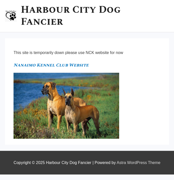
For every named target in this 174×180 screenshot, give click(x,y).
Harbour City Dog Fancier (71, 16)
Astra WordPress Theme (138, 162)
